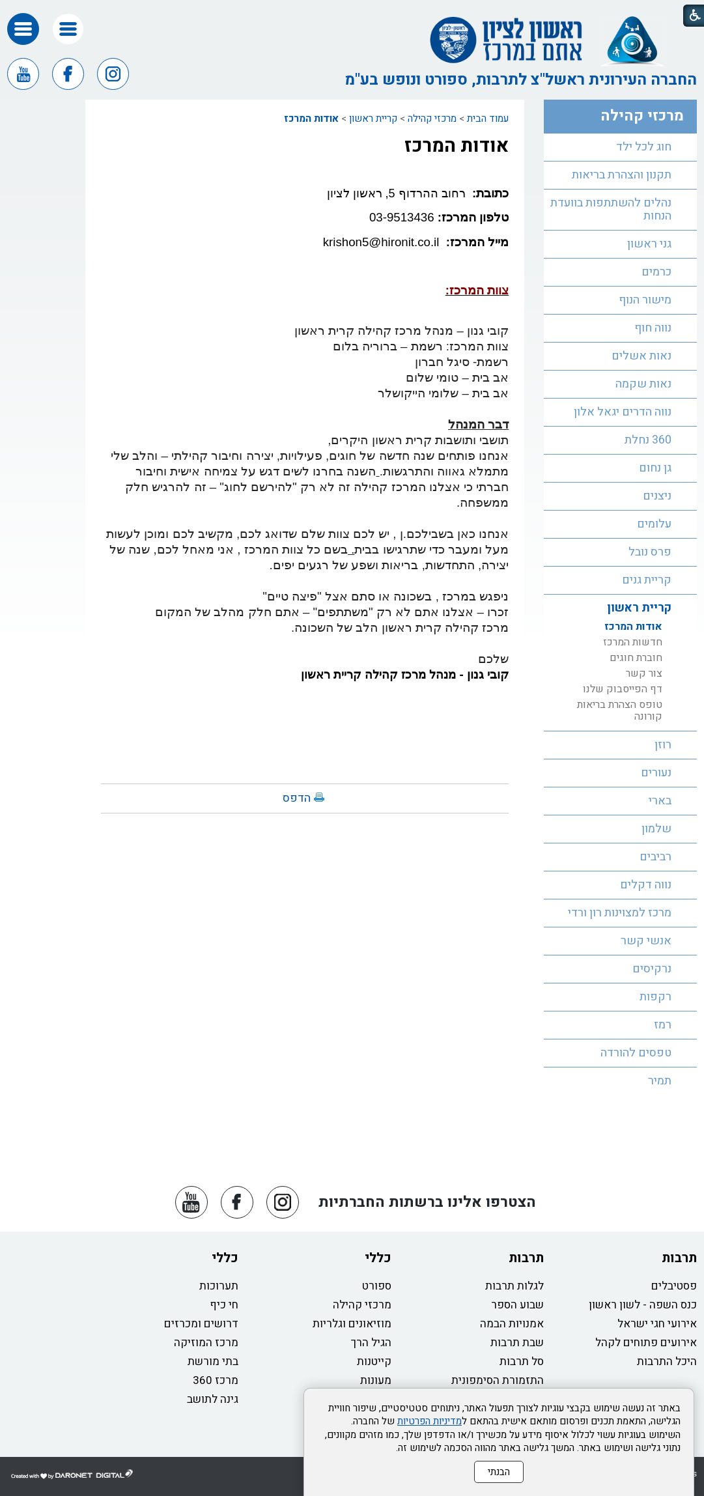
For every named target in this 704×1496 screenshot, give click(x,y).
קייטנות (374, 1361)
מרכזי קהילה (432, 118)
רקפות (655, 997)
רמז (662, 1025)
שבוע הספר (517, 1305)
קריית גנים (646, 580)
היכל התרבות (667, 1361)
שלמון (656, 829)
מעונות (375, 1380)
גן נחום (655, 468)
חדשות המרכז (632, 642)
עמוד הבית (488, 118)
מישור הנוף (645, 300)
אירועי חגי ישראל (657, 1324)
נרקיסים (651, 969)
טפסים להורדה (635, 1053)
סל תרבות (522, 1361)
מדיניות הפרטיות (429, 1421)
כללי (378, 1258)
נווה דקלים (645, 885)
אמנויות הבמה (512, 1324)
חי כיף (224, 1305)
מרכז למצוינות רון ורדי (619, 913)
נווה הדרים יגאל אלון (622, 412)
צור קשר (644, 673)
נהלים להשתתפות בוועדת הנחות (610, 209)
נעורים (656, 773)
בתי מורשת (213, 1361)
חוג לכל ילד (643, 147)
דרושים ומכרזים (201, 1324)
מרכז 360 (215, 1380)
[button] (68, 29)
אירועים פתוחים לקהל (646, 1342)
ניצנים (657, 496)
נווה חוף (652, 328)
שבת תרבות (517, 1342)
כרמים (656, 272)
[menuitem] (620, 148)
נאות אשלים (641, 356)
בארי (660, 801)
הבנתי (499, 1472)
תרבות (679, 1258)
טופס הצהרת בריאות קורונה (619, 710)
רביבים (655, 857)
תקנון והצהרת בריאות (621, 175)
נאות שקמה (643, 384)
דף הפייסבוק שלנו (622, 689)
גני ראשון (649, 244)
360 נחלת (648, 440)
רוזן (663, 745)
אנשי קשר (646, 941)
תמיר (659, 1081)
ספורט (376, 1286)
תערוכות (218, 1286)
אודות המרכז (311, 118)
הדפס (297, 798)
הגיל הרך (371, 1342)
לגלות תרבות (514, 1286)
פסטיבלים (674, 1286)
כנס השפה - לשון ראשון (643, 1305)
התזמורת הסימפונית (497, 1380)
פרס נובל (649, 552)
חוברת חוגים (636, 658)
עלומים (654, 524)
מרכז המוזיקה (206, 1342)
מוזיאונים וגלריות (352, 1324)
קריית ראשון (373, 118)
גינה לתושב (212, 1399)
